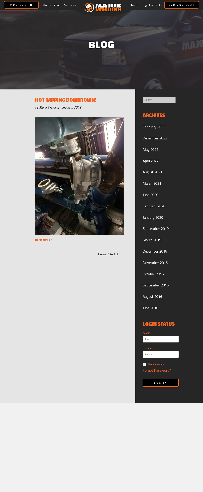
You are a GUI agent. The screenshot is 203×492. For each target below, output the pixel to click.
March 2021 (152, 183)
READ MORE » (43, 240)
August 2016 (152, 296)
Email (146, 333)
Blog (143, 5)
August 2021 (152, 172)
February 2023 (154, 127)
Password (148, 348)
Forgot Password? (157, 370)
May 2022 (150, 149)
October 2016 (153, 274)
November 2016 (155, 262)
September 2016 (156, 285)
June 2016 (150, 308)
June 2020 (150, 194)
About (57, 5)
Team (134, 5)
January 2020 (153, 217)
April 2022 (151, 161)
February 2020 (154, 206)
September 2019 (156, 228)
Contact (154, 5)
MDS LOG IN (21, 5)
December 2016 (155, 251)
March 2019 (152, 240)
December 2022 (155, 138)
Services (70, 5)
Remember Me (156, 364)
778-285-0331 (182, 5)
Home (47, 5)
